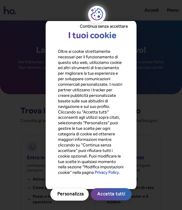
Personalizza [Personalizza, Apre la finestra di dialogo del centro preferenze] (91, 146)
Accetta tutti (91, 159)
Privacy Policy (57, 131)
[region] (91, 105)
